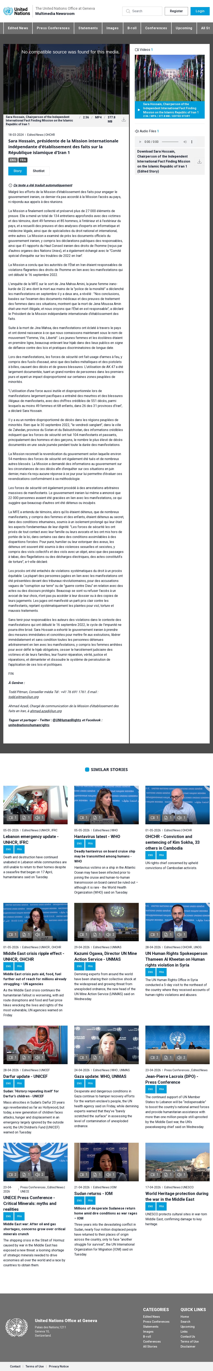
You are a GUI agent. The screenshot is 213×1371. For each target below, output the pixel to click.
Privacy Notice (59, 1366)
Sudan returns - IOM (93, 1193)
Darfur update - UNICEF (25, 1076)
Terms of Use (190, 1341)
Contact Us (188, 1336)
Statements (88, 28)
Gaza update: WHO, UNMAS (100, 1076)
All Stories (150, 1346)
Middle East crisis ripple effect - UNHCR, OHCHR (33, 956)
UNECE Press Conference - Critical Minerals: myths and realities (29, 1203)
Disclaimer (188, 1346)
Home (185, 1316)
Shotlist (39, 171)
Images (112, 28)
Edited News (18, 28)
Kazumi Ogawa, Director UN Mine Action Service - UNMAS (105, 956)
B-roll (132, 28)
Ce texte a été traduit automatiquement (42, 185)
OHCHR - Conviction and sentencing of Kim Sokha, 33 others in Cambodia (172, 842)
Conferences (156, 28)
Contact (15, 1366)
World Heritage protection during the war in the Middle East (176, 1196)
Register (176, 11)
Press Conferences (53, 28)
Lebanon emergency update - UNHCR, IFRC (31, 839)
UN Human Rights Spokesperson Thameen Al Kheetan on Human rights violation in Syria (176, 959)
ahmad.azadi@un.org (46, 711)
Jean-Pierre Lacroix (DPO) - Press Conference (171, 1079)
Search (185, 1321)
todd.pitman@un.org (23, 697)
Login (200, 11)
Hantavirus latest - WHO (97, 836)
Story (18, 171)
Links (184, 1331)
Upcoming (184, 28)
